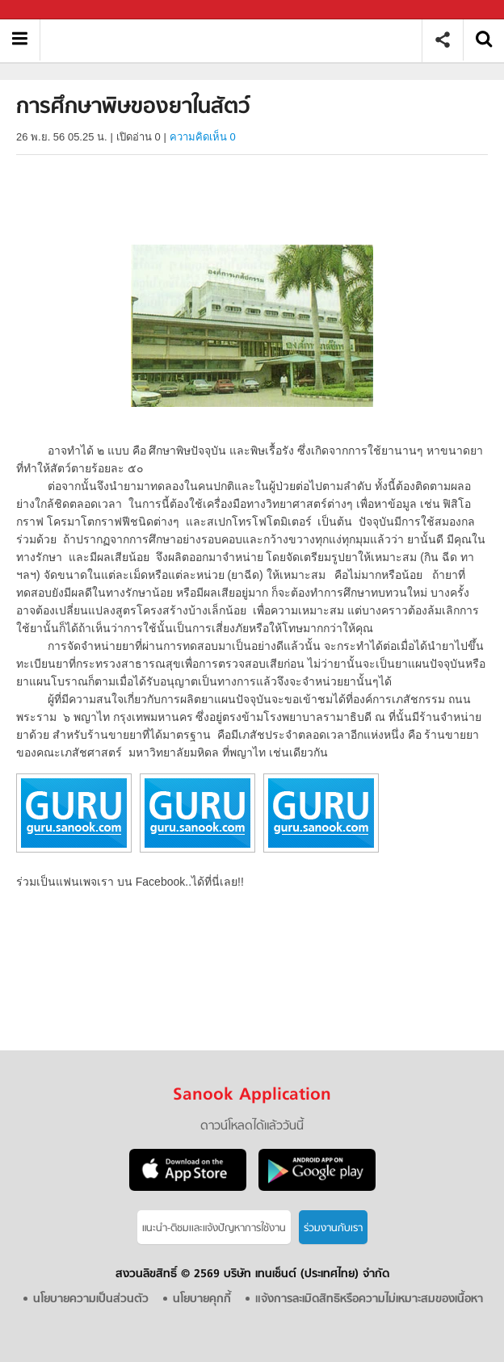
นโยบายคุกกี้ (202, 1299)
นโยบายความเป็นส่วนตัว (91, 1299)
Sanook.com (48, 10)
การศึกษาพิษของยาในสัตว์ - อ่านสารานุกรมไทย (237, 40)
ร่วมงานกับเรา (333, 1228)
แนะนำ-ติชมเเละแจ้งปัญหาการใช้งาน (214, 1228)
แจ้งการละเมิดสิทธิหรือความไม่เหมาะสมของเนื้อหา (369, 1299)
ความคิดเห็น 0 (203, 137)
